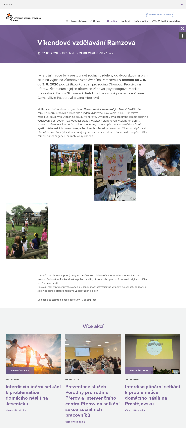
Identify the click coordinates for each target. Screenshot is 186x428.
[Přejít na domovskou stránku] (23, 17)
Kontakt (125, 21)
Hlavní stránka (78, 21)
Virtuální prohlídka (169, 21)
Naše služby (141, 21)
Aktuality (112, 21)
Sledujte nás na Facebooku (161, 14)
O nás (96, 21)
